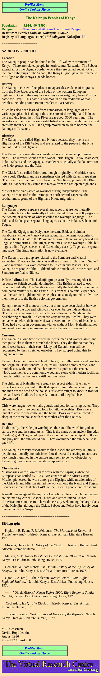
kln (84, 36)
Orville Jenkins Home (34, 9)
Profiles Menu (35, 4)
